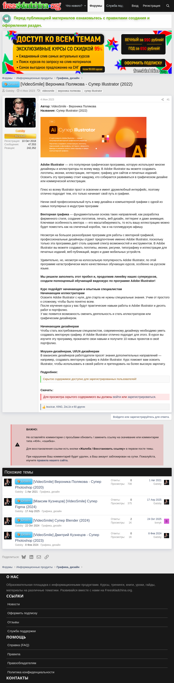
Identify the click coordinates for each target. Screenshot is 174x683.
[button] (85, 6)
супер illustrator (93, 90)
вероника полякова (69, 90)
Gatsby (10, 90)
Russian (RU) (13, 678)
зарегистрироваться (141, 397)
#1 (168, 99)
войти (117, 397)
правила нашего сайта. (52, 460)
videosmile (48, 90)
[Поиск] (168, 6)
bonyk (158, 522)
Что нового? (74, 5)
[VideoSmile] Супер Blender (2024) (61, 520)
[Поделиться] (162, 99)
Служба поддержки (119, 5)
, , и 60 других (65, 406)
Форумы (96, 5)
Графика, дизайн (50, 491)
